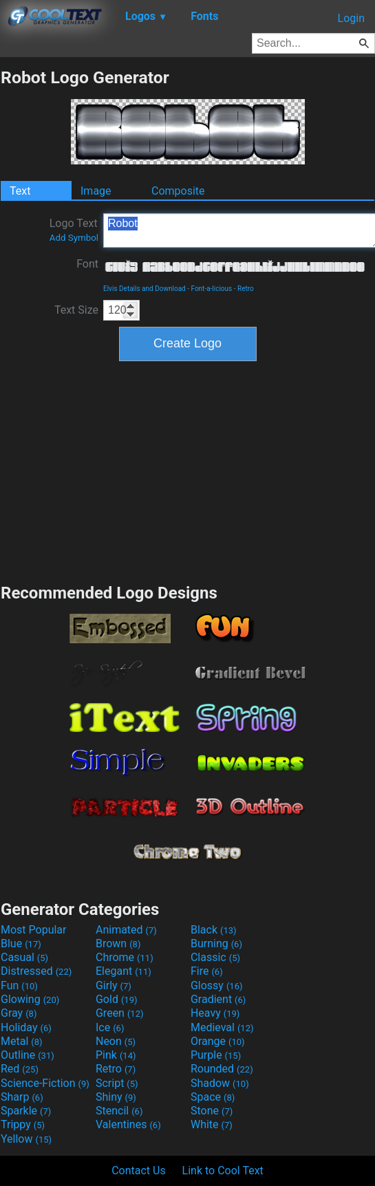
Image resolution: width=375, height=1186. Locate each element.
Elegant (123, 971)
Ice (110, 1027)
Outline (27, 1054)
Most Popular (34, 929)
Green (120, 1013)
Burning (216, 943)
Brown (118, 943)
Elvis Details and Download (144, 288)
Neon (116, 1041)
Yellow (26, 1138)
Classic (215, 957)
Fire (207, 971)
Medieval (222, 1027)
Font (87, 263)
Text (20, 190)
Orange (218, 1041)
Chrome (124, 957)
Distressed (36, 971)
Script (117, 1083)
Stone (212, 1110)
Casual (24, 957)
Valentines (128, 1124)
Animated (126, 929)
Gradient (218, 999)
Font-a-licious (211, 288)
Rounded (222, 1068)
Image (96, 190)
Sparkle (26, 1110)
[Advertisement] (187, 470)
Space (213, 1096)
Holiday (26, 1027)
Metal (22, 1041)
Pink (116, 1054)
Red (20, 1068)
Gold (117, 999)
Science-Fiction (45, 1083)
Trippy (23, 1124)
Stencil (119, 1110)
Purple (216, 1054)
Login (351, 18)
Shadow (220, 1083)
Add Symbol (74, 238)
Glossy (217, 985)
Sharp (22, 1096)
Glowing (30, 999)
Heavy (215, 1013)
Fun (19, 985)
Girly (113, 985)
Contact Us (138, 1170)
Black (214, 929)
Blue (21, 943)
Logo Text (74, 230)
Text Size (76, 309)
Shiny (116, 1096)
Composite (178, 190)
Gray (18, 1013)
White (212, 1124)
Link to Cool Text (223, 1170)
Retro (245, 288)
